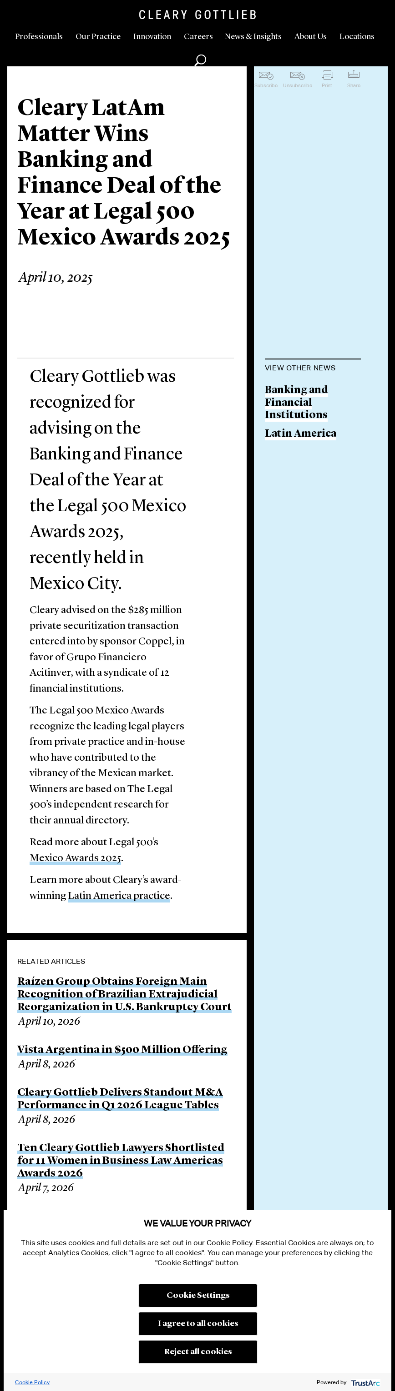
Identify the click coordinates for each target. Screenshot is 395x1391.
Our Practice (98, 37)
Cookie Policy (32, 1382)
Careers (198, 37)
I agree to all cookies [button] (198, 1324)
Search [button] (200, 60)
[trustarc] (365, 1382)
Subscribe (266, 85)
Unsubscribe (297, 85)
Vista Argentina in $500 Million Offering (122, 1050)
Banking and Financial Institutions (296, 403)
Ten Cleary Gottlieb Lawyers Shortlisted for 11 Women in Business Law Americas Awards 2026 (120, 1161)
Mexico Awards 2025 (75, 858)
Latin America (300, 434)
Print (327, 85)
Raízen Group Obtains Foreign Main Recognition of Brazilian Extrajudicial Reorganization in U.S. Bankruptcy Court (124, 995)
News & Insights (253, 37)
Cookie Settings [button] (198, 1295)
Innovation (152, 37)
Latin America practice (119, 896)
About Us (310, 37)
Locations (357, 37)
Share (353, 85)
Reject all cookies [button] (198, 1352)
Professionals (39, 37)
